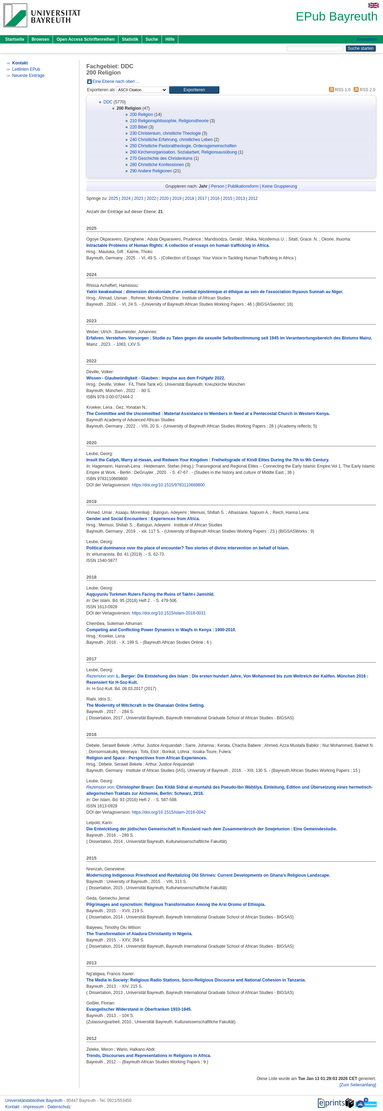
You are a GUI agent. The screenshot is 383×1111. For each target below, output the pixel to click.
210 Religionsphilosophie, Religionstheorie (169, 120)
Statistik (130, 39)
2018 (189, 198)
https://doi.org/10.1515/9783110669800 (168, 485)
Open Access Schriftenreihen (85, 39)
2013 (240, 198)
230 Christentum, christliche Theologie (165, 133)
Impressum (34, 1106)
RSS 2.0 (363, 89)
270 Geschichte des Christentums (161, 158)
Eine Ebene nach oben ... (116, 81)
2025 (113, 198)
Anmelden (367, 39)
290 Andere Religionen (151, 171)
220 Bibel (138, 127)
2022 (151, 198)
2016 (215, 198)
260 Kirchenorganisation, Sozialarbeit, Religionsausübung (183, 152)
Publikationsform (243, 186)
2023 (138, 198)
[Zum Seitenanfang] (357, 1084)
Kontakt (13, 1106)
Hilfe (169, 39)
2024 (126, 198)
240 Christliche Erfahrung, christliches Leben (171, 139)
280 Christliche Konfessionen (157, 164)
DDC (107, 102)
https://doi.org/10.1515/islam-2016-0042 (169, 812)
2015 (228, 198)
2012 (253, 198)
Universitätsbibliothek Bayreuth (34, 1100)
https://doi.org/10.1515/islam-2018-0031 (169, 613)
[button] (194, 90)
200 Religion (141, 114)
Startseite (14, 39)
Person (217, 186)
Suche (152, 39)
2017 (202, 198)
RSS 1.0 (339, 89)
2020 (164, 198)
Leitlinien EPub (26, 69)
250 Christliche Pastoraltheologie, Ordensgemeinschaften (183, 145)
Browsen (40, 39)
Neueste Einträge (28, 75)
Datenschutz (59, 1106)
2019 (177, 198)
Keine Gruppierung (279, 186)
